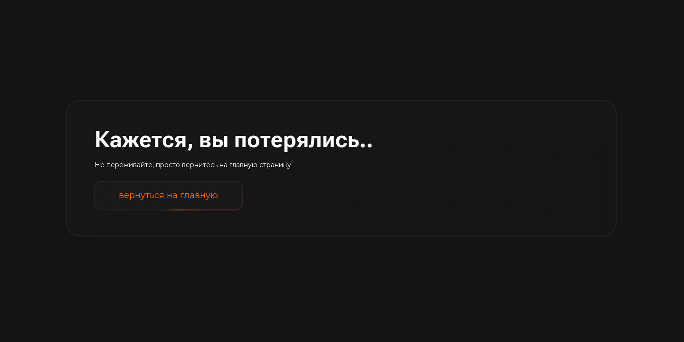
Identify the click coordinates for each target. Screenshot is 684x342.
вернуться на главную (168, 195)
